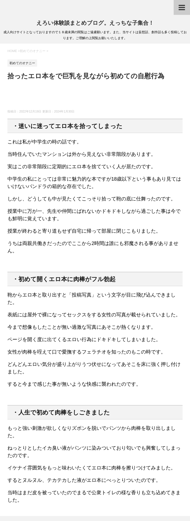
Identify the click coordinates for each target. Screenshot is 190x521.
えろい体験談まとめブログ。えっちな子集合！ (95, 23)
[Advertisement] (97, 97)
